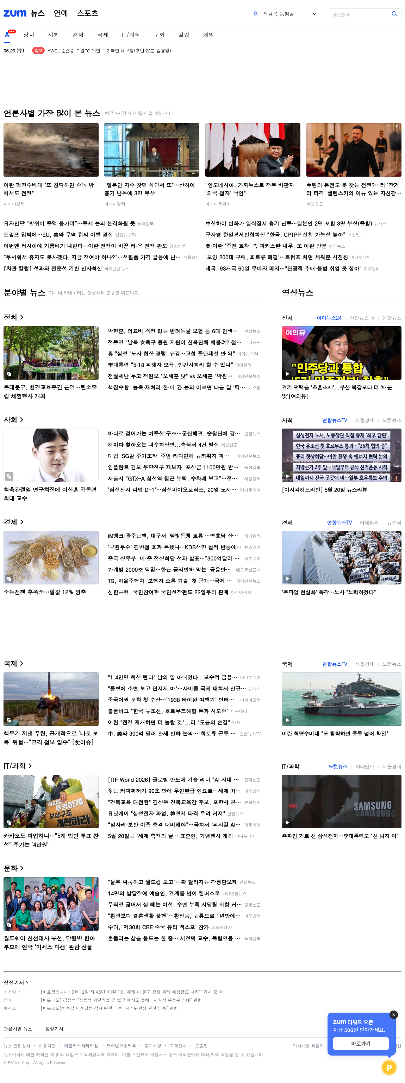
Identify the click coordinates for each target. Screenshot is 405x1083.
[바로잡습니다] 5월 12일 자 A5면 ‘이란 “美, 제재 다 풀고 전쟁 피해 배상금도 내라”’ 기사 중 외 (131, 992)
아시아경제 (14, 204)
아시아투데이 (218, 204)
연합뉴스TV (361, 317)
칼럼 (183, 35)
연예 (61, 13)
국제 (102, 35)
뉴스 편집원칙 (17, 1046)
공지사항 (152, 1046)
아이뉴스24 (329, 317)
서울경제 (364, 420)
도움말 (201, 1046)
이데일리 (369, 522)
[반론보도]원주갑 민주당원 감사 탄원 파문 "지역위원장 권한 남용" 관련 (109, 1008)
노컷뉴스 (391, 420)
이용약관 (47, 1046)
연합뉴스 (391, 317)
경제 (78, 35)
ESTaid (14, 1062)
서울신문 (314, 204)
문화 (159, 35)
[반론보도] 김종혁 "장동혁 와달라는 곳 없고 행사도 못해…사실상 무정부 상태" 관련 (121, 1000)
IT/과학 (131, 35)
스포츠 (87, 13)
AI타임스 (365, 766)
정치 (29, 35)
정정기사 (14, 982)
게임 (208, 35)
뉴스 (38, 13)
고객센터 (178, 1046)
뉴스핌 (394, 522)
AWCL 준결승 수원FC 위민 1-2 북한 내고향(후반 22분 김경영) (109, 50)
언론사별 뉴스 (18, 1028)
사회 (53, 35)
